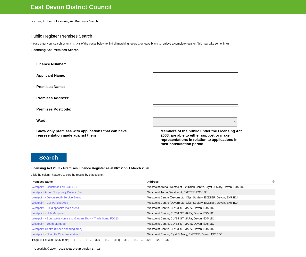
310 (106, 239)
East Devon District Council (71, 7)
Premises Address (52, 98)
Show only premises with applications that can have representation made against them (81, 133)
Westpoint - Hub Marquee (48, 213)
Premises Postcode (53, 109)
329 (158, 239)
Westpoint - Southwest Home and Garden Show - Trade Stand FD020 (75, 218)
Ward (40, 120)
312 (127, 239)
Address (153, 181)
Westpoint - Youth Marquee (49, 223)
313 (136, 239)
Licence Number (50, 64)
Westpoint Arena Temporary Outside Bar (57, 192)
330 (167, 239)
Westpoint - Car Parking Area (50, 202)
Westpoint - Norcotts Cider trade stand (55, 234)
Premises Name (50, 87)
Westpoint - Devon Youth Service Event (56, 197)
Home (49, 21)
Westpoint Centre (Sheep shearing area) (57, 229)
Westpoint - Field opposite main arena (55, 208)
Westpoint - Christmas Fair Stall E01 (54, 187)
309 (97, 239)
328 (149, 239)
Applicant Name (50, 75)
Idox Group (73, 248)
